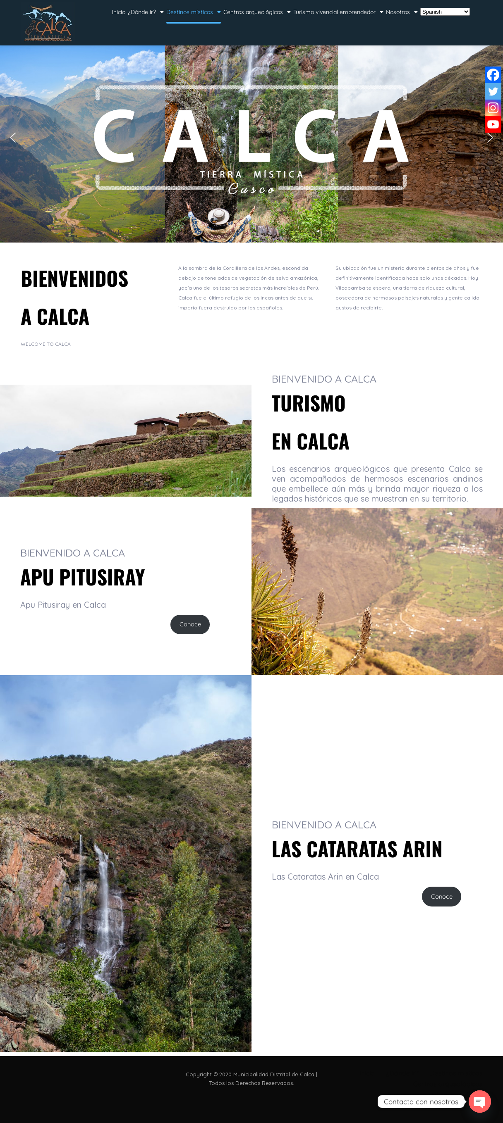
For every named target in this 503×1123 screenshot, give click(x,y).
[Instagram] (493, 108)
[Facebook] (493, 75)
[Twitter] (493, 91)
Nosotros (402, 12)
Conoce (190, 624)
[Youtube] (493, 124)
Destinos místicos (193, 12)
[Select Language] (445, 12)
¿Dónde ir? (146, 12)
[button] (12, 137)
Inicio (118, 12)
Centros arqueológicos (257, 12)
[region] (251, 138)
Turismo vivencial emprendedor (338, 12)
